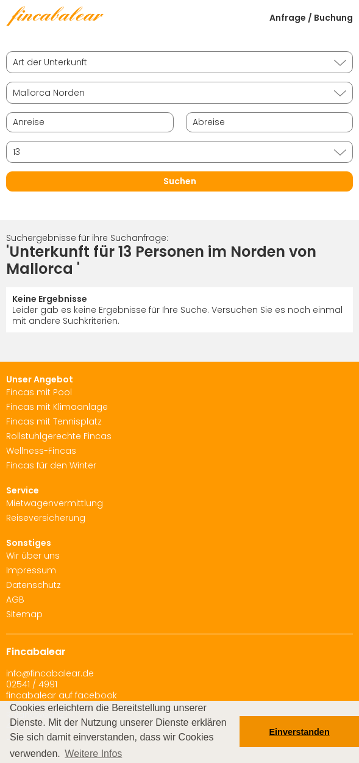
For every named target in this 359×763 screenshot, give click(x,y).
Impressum (31, 570)
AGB (15, 599)
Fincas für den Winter (51, 465)
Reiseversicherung (45, 518)
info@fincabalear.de (50, 673)
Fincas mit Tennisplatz (54, 421)
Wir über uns (33, 556)
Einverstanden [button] (299, 732)
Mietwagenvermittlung (54, 503)
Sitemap (24, 614)
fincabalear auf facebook (61, 695)
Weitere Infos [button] (93, 753)
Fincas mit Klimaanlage (57, 407)
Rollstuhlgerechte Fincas (59, 436)
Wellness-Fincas (41, 451)
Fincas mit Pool (39, 392)
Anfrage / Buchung (311, 18)
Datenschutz (33, 585)
